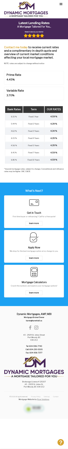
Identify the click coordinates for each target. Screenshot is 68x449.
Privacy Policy (36, 397)
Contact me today (16, 47)
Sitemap (47, 397)
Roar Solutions (43, 399)
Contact (55, 397)
